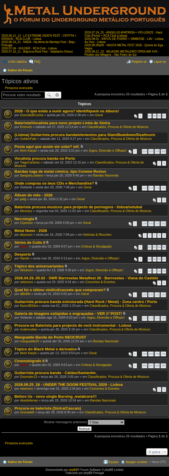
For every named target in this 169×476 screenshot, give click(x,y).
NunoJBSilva (29, 305)
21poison (26, 222)
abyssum (26, 234)
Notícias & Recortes (97, 234)
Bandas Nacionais (106, 175)
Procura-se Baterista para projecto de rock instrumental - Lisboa (72, 325)
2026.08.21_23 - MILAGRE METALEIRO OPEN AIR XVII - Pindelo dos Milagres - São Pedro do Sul (122, 53)
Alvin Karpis (28, 150)
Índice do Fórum (20, 70)
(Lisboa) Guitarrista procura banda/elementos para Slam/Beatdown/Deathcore (84, 135)
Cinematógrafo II (29, 361)
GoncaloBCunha (31, 115)
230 (157, 353)
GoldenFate (28, 138)
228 (144, 353)
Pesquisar (49, 95)
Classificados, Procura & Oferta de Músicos (117, 127)
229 (151, 353)
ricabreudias (28, 329)
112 (144, 318)
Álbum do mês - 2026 (33, 195)
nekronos (26, 282)
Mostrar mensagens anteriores (84, 422)
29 (164, 270)
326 (163, 151)
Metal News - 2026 (30, 230)
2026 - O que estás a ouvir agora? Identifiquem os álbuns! (66, 111)
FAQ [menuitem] (37, 61)
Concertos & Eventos (100, 282)
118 (157, 188)
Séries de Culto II (29, 242)
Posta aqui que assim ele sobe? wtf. (47, 146)
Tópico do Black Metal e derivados (45, 349)
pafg (23, 199)
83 (154, 247)
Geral (99, 115)
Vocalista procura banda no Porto (44, 158)
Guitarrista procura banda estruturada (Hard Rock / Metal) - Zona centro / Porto (85, 302)
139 (144, 223)
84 (159, 247)
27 (154, 270)
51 (164, 259)
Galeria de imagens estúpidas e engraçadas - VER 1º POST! (68, 313)
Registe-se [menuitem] (139, 61)
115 (163, 318)
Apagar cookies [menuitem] (137, 462)
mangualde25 (29, 341)
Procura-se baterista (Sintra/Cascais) (47, 408)
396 (144, 365)
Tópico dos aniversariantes (39, 266)
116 (144, 188)
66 (159, 115)
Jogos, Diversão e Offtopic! (108, 150)
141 (157, 223)
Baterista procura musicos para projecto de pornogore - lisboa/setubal (78, 207)
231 (163, 353)
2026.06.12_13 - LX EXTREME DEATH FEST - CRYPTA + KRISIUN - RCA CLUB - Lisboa (39, 37)
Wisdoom (26, 270)
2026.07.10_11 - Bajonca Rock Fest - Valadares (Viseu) (37, 51)
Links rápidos (17, 61)
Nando (24, 258)
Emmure (26, 127)
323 (144, 151)
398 (157, 365)
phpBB (73, 469)
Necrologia (24, 219)
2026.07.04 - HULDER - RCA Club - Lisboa (29, 48)
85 (164, 247)
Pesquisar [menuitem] (164, 70)
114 (157, 318)
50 (159, 259)
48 (149, 259)
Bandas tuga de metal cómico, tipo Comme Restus (60, 171)
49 (154, 259)
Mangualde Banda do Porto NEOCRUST (50, 337)
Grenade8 (27, 412)
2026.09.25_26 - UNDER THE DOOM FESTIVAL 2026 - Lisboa (68, 384)
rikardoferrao (29, 400)
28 (159, 270)
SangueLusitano (31, 175)
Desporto (22, 254)
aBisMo (25, 293)
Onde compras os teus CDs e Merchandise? (54, 183)
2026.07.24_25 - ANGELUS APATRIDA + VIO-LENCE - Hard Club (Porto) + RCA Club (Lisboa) (123, 34)
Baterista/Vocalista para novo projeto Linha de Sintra (62, 123)
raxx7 (24, 246)
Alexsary (26, 211)
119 (163, 188)
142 (163, 223)
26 (149, 270)
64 (149, 115)
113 (151, 318)
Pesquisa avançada (19, 88)
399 (163, 365)
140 (151, 223)
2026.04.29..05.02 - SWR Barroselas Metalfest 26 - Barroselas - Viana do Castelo (86, 278)
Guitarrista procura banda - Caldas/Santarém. (55, 373)
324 (151, 151)
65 (154, 115)
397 (151, 365)
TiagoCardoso (30, 162)
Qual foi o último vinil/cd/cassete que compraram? (60, 290)
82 (149, 247)
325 (157, 151)
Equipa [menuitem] (113, 462)
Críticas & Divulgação (96, 246)
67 (164, 115)
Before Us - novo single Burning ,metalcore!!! (55, 396)
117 (151, 188)
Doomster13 (28, 376)
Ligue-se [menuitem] (160, 61)
